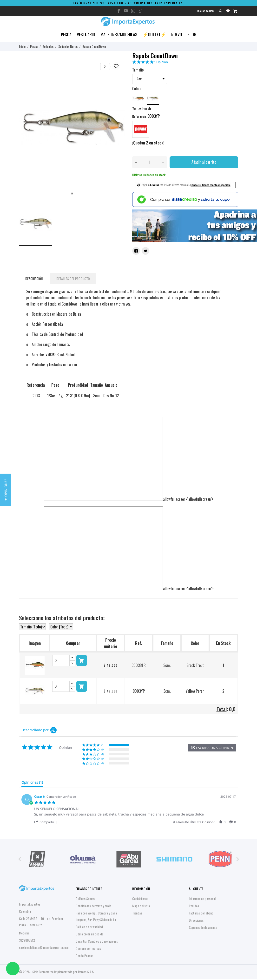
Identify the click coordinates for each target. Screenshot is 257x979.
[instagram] (133, 11)
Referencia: (139, 116)
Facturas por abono (201, 912)
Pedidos (194, 905)
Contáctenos (140, 898)
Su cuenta (196, 888)
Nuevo (176, 34)
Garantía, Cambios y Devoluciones (97, 941)
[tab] (32, 783)
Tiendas (137, 912)
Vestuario (86, 34)
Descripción (34, 278)
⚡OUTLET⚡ (154, 34)
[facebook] (118, 11)
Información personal (202, 898)
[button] (212, 747)
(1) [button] (102, 745)
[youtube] (126, 10)
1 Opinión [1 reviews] (161, 62)
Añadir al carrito (203, 162)
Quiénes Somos (85, 898)
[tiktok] (140, 11)
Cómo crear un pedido (89, 933)
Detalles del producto (73, 278)
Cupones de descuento (203, 927)
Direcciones (196, 920)
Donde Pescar (84, 955)
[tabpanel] (72, 127)
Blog (191, 34)
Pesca (66, 34)
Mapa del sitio (141, 905)
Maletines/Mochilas (118, 34)
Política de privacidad (89, 926)
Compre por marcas (88, 948)
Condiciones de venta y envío (93, 905)
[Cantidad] (149, 162)
